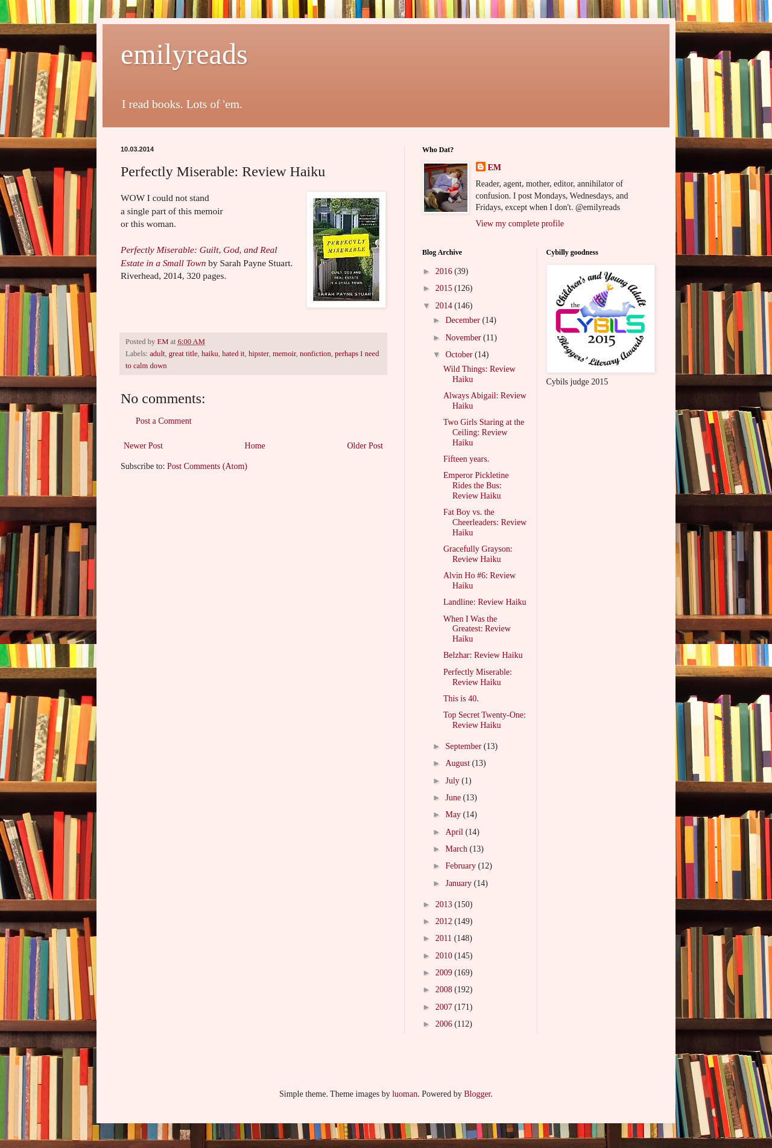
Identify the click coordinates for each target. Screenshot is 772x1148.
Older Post (365, 445)
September (464, 746)
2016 (445, 271)
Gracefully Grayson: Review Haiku (478, 554)
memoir (284, 353)
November (464, 337)
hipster (258, 353)
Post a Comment (164, 421)
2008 (445, 989)
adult (157, 353)
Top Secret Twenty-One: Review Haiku (484, 720)
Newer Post (143, 445)
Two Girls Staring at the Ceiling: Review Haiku (483, 432)
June (454, 797)
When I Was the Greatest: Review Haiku (477, 629)
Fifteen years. (466, 459)
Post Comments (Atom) (207, 466)
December (463, 320)
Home (255, 445)
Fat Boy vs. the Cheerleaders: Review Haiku (485, 522)
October (460, 354)
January (459, 883)
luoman (404, 1094)
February (461, 865)
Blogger (477, 1094)
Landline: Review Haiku (485, 602)
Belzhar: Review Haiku (482, 655)
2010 (445, 955)
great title (183, 353)
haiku (209, 353)
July (453, 780)
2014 (445, 305)
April (455, 832)
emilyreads (184, 54)
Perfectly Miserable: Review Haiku (477, 677)
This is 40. (461, 698)
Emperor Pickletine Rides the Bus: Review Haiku (475, 485)
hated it (233, 353)
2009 (445, 972)
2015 (445, 288)
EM (495, 167)
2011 (444, 938)
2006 (445, 1023)
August (458, 763)
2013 (445, 904)
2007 (445, 1007)
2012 (445, 921)
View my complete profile (520, 223)
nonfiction (315, 353)
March (457, 848)
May (454, 814)
